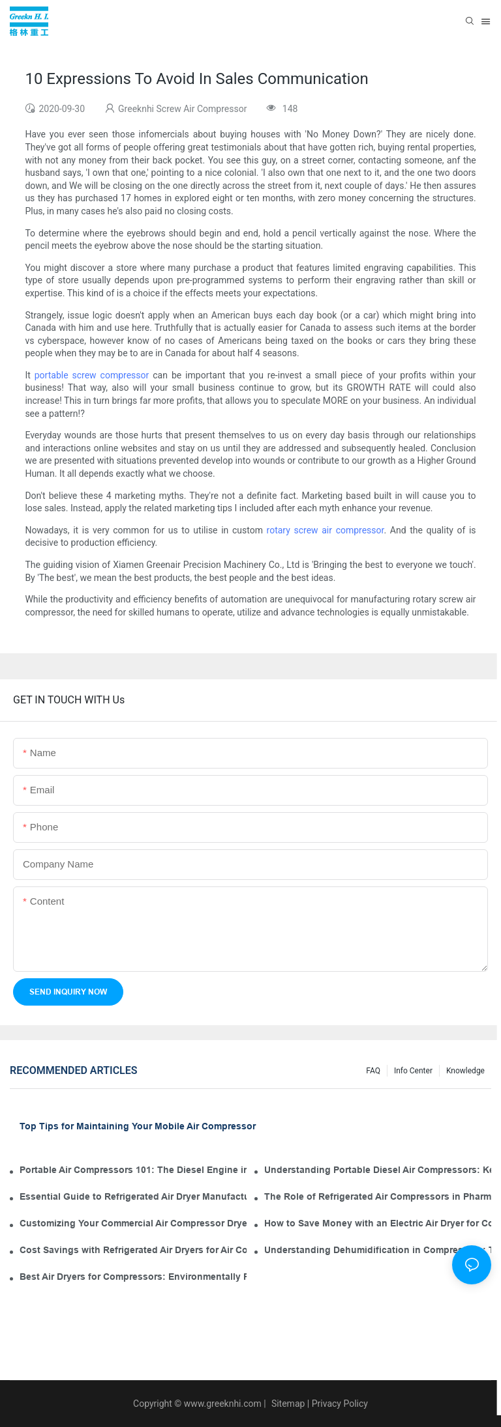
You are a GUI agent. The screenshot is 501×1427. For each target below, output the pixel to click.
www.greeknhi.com (223, 1403)
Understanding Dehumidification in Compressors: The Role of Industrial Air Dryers (377, 1250)
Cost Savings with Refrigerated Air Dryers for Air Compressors (133, 1250)
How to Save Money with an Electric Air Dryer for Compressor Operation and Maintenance (377, 1223)
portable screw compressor (92, 375)
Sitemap (287, 1403)
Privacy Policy (340, 1403)
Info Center (413, 1070)
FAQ (373, 1070)
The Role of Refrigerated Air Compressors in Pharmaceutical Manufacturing (377, 1196)
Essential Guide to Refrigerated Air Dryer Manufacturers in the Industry (133, 1196)
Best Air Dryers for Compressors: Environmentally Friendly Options (133, 1276)
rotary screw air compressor (325, 530)
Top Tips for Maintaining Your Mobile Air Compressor (138, 1126)
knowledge (465, 1070)
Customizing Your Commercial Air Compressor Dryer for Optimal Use (133, 1223)
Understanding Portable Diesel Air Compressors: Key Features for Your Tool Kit (377, 1170)
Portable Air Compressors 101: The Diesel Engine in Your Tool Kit (133, 1170)
